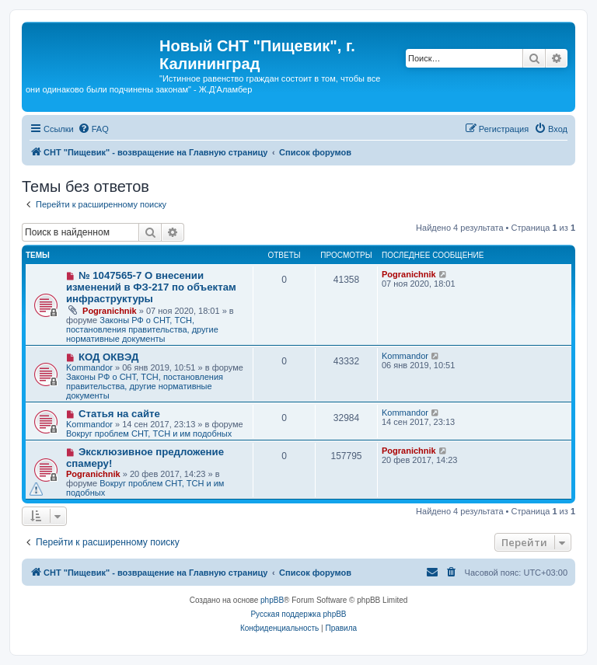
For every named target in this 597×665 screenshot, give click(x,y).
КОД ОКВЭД (108, 357)
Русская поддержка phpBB (298, 614)
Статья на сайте (119, 414)
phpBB (272, 600)
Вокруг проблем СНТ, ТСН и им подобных (149, 433)
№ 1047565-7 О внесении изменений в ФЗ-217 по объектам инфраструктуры (151, 287)
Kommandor (89, 367)
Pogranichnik (109, 310)
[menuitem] (93, 129)
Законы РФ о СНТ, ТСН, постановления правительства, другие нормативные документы (142, 329)
